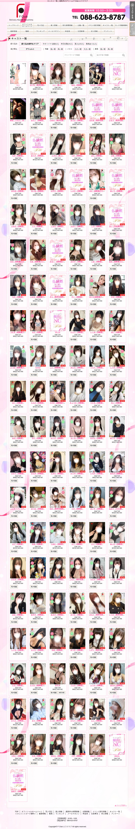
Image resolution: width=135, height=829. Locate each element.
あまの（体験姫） (57, 615)
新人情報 (54, 25)
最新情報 (13, 31)
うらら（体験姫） (97, 368)
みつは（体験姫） (38, 509)
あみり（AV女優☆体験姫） (119, 509)
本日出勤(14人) (67, 44)
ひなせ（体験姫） (18, 579)
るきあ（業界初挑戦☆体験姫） (101, 120)
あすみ (57, 685)
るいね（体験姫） (38, 191)
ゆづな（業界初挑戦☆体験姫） (42, 85)
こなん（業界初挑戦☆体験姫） (81, 579)
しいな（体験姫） (18, 650)
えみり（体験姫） (77, 226)
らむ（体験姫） (18, 297)
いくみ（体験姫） (97, 332)
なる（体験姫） (38, 756)
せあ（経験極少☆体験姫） (40, 262)
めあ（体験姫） (38, 544)
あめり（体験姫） (18, 791)
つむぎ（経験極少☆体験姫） (21, 332)
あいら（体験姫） (117, 721)
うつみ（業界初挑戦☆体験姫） (62, 721)
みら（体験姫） (97, 156)
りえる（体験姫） (97, 403)
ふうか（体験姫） (97, 685)
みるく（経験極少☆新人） (60, 262)
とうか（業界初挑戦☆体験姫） (121, 615)
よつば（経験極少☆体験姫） (21, 368)
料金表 (67, 31)
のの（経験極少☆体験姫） (20, 262)
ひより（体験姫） (77, 332)
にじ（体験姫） (97, 721)
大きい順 (87, 49)
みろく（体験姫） (38, 120)
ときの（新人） (58, 156)
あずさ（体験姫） (38, 615)
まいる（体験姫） (77, 438)
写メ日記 (40, 25)
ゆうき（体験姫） (57, 438)
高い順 (60, 49)
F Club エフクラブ (65, 827)
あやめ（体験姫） (57, 579)
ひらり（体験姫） (77, 721)
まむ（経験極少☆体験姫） (99, 191)
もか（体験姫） (38, 332)
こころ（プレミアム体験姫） (21, 509)
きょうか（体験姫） (77, 403)
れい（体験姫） (117, 403)
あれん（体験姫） (117, 473)
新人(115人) (79, 44)
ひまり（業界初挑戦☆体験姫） (121, 120)
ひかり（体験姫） (18, 473)
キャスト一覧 (108, 25)
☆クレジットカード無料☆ (121, 25)
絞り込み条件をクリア (30, 44)
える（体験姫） (18, 685)
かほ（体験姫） (117, 297)
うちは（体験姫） (117, 579)
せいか (57, 332)
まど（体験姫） (18, 544)
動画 (27, 31)
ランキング (40, 31)
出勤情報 (81, 25)
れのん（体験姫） (97, 438)
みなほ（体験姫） (18, 191)
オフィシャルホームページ (27, 25)
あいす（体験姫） (97, 509)
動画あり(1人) (91, 44)
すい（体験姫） (77, 297)
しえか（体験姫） (77, 191)
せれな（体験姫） (57, 756)
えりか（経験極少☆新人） (40, 685)
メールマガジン (54, 31)
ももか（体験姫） (38, 403)
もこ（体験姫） (77, 544)
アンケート (108, 31)
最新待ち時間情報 (67, 25)
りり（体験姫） (38, 226)
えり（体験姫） (97, 544)
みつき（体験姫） (77, 650)
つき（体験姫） (77, 156)
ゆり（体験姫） (38, 438)
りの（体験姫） (77, 509)
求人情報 (94, 31)
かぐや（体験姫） (77, 473)
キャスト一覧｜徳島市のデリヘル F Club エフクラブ (67, 12)
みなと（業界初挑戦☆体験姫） (101, 615)
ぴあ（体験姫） (117, 156)
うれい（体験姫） (18, 756)
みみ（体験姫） (18, 615)
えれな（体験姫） (18, 226)
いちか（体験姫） (97, 473)
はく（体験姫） (18, 403)
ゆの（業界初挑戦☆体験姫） (61, 509)
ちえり (117, 85)
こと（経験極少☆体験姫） (60, 368)
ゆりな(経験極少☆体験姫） (99, 297)
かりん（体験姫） (18, 721)
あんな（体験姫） (77, 368)
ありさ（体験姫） (38, 156)
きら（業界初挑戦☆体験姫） (61, 297)
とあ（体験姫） (97, 262)
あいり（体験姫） (117, 191)
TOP (13, 25)
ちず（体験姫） (18, 156)
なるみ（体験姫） (97, 85)
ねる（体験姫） (77, 85)
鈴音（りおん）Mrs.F (18, 120)
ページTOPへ (121, 805)
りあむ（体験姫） (57, 544)
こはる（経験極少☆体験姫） (41, 297)
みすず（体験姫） (77, 262)
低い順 (53, 49)
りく (18, 85)
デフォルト (30, 49)
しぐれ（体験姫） (117, 368)
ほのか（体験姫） (117, 685)
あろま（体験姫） (77, 120)
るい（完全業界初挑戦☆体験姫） (122, 226)
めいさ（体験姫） (117, 438)
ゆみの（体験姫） (97, 756)
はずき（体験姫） (57, 191)
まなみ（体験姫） (38, 473)
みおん (117, 756)
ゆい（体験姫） (117, 332)
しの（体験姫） (97, 226)
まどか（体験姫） (38, 650)
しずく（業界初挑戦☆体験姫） (101, 650)
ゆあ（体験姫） (58, 650)
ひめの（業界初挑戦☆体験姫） (62, 120)
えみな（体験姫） (57, 473)
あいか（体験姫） (117, 544)
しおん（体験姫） (117, 650)
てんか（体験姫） (77, 685)
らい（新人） (57, 85)
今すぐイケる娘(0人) (51, 44)
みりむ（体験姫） (77, 615)
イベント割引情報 (94, 25)
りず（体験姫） (77, 756)
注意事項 (81, 31)
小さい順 (78, 49)
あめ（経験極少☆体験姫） (119, 262)
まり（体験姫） (38, 721)
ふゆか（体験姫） (38, 579)
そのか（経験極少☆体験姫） (61, 403)
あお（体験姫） (18, 438)
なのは (37, 368)
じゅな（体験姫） (57, 226)
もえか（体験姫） (97, 579)
